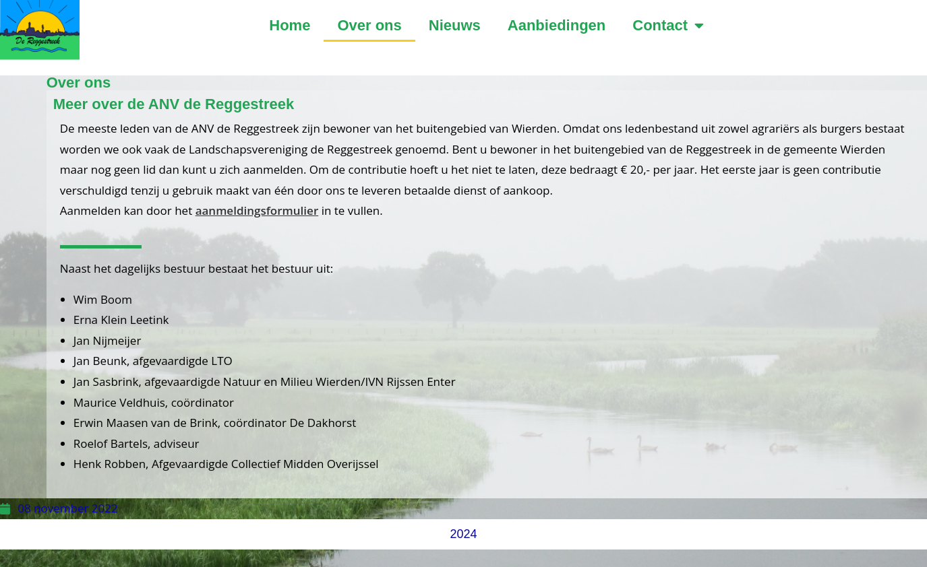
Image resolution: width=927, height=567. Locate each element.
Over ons (369, 25)
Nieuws (455, 25)
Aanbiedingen (556, 25)
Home (289, 25)
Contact (668, 25)
